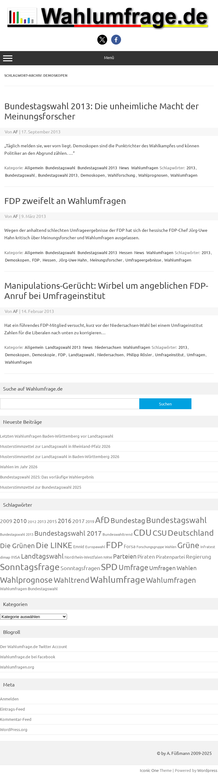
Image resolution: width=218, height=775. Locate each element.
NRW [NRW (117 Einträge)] (107, 557)
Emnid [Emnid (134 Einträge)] (78, 546)
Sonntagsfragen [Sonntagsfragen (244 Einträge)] (80, 568)
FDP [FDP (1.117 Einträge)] (114, 544)
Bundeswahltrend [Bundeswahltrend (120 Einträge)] (117, 534)
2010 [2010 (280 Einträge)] (20, 520)
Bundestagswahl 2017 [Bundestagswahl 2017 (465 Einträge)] (68, 533)
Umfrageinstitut (169, 354)
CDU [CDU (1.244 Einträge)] (142, 532)
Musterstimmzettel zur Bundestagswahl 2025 (40, 487)
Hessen (125, 252)
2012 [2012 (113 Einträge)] (32, 521)
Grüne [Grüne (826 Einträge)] (188, 545)
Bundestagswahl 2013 (97, 167)
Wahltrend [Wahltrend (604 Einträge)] (71, 579)
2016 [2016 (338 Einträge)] (64, 520)
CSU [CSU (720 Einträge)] (160, 533)
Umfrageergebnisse (143, 259)
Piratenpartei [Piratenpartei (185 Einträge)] (170, 556)
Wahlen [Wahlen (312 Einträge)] (187, 567)
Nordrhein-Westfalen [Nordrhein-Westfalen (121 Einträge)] (84, 557)
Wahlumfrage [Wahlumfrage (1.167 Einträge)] (117, 579)
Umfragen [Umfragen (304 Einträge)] (162, 567)
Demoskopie (43, 354)
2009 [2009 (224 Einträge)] (6, 520)
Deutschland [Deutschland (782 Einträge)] (191, 533)
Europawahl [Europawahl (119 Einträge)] (95, 546)
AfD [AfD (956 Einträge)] (102, 520)
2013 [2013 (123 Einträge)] (41, 521)
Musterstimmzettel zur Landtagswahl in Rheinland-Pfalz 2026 (55, 446)
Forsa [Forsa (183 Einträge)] (130, 546)
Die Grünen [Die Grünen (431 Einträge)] (17, 545)
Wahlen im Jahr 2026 (18, 466)
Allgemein (34, 167)
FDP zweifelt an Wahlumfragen (65, 201)
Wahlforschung (121, 175)
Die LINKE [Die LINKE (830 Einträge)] (54, 545)
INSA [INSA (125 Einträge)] (15, 557)
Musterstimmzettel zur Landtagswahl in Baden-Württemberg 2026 (59, 456)
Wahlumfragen (144, 167)
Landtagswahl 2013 (63, 347)
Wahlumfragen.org (17, 666)
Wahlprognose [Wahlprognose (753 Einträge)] (26, 580)
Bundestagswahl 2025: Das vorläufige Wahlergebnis (47, 476)
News (124, 167)
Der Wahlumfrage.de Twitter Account (33, 646)
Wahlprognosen (152, 175)
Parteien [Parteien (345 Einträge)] (124, 556)
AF (15, 131)
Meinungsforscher (106, 259)
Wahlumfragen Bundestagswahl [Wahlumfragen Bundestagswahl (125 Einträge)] (29, 588)
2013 (191, 167)
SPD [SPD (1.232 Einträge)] (109, 566)
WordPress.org (13, 729)
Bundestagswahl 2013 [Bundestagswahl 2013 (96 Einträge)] (16, 534)
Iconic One (149, 770)
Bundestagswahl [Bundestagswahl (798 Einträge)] (176, 520)
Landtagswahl (81, 354)
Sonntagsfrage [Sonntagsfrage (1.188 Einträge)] (30, 566)
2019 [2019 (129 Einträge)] (90, 521)
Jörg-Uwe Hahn (73, 259)
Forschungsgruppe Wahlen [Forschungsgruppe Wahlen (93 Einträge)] (156, 546)
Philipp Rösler (139, 354)
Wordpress (207, 770)
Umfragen (196, 354)
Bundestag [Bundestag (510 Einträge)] (128, 520)
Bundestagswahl (60, 167)
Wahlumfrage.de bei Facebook (27, 656)
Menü (109, 58)
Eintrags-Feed (12, 709)
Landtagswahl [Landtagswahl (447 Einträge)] (42, 556)
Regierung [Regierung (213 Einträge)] (198, 556)
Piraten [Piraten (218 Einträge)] (146, 556)
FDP (36, 259)
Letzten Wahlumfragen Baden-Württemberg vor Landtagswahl (56, 436)
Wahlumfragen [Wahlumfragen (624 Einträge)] (171, 579)
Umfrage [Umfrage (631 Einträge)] (133, 567)
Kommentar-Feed (15, 719)
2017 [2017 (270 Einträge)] (78, 520)
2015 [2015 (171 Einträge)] (52, 521)
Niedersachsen (108, 347)
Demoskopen (93, 175)
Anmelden (9, 698)
